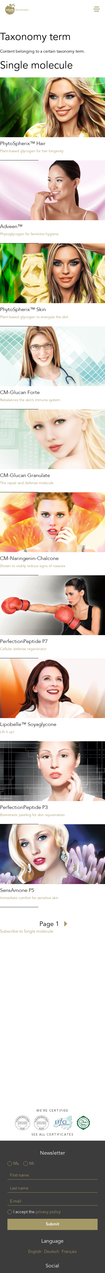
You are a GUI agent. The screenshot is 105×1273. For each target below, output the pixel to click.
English (34, 1252)
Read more (52, 118)
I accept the (37, 1212)
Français (69, 1252)
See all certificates (53, 1134)
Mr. (32, 1164)
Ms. (16, 1164)
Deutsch (51, 1252)
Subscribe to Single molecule (26, 932)
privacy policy (48, 1212)
